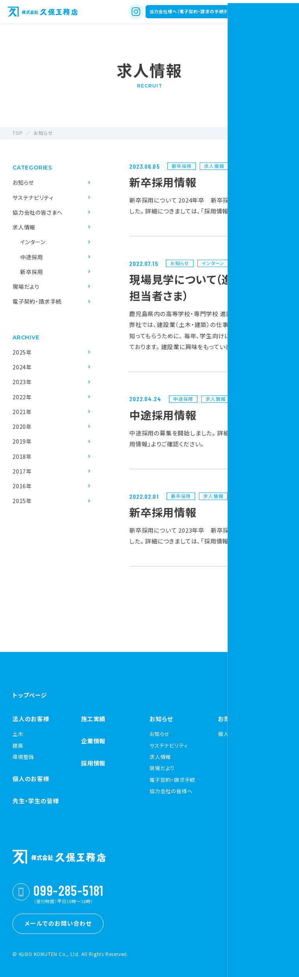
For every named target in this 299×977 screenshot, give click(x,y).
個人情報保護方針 (239, 734)
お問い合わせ (236, 719)
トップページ (29, 695)
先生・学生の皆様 (35, 801)
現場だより (26, 286)
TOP (17, 132)
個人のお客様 (30, 778)
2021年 (22, 412)
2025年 (22, 352)
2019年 (22, 441)
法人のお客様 (30, 719)
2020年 (22, 426)
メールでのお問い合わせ (58, 923)
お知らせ (23, 182)
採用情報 (93, 763)
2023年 (22, 382)
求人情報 (23, 227)
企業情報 (93, 741)
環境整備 (23, 756)
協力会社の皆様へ (171, 791)
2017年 (22, 471)
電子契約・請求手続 (37, 301)
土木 (17, 734)
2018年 (22, 456)
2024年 (22, 367)
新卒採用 (31, 272)
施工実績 (93, 719)
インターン (33, 242)
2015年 (22, 501)
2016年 (22, 486)
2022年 (22, 397)
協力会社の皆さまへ (37, 212)
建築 (17, 745)
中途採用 (31, 257)
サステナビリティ (32, 197)
